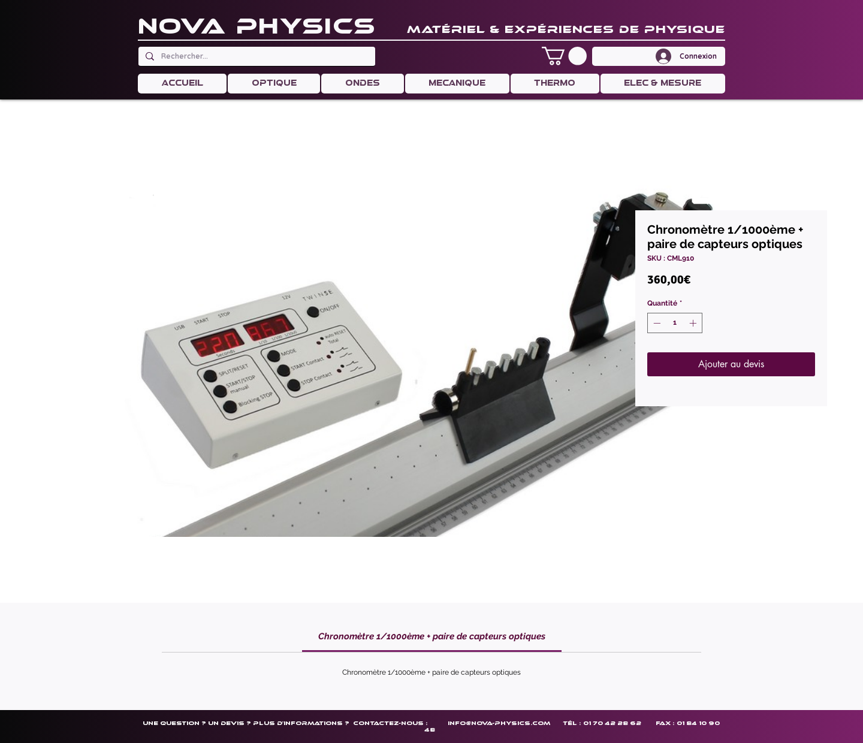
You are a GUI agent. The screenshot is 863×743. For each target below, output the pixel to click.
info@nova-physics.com (499, 723)
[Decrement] (655, 323)
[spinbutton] (674, 323)
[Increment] (694, 323)
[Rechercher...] (255, 56)
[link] (431, 636)
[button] (564, 56)
